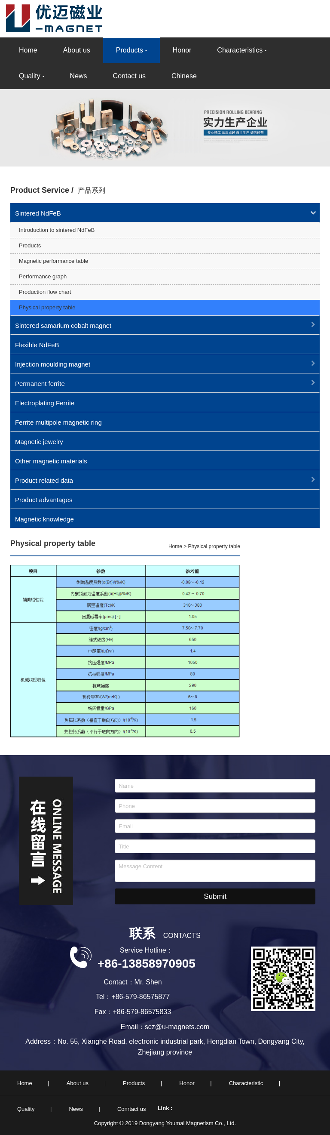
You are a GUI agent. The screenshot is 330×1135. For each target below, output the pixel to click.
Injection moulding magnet (52, 364)
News (78, 76)
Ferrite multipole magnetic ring (58, 422)
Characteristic (246, 1083)
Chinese (184, 76)
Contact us (129, 76)
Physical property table (47, 307)
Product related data (44, 480)
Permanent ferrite (40, 383)
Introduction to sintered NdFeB (57, 230)
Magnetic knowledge (44, 519)
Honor (182, 50)
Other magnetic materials (51, 461)
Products (129, 50)
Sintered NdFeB (38, 213)
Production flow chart (45, 292)
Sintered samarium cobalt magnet (63, 325)
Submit (215, 896)
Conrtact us (131, 1109)
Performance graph (43, 276)
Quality (29, 76)
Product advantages (43, 499)
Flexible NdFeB (37, 345)
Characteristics (240, 50)
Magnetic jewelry (39, 441)
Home (28, 50)
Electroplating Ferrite (44, 403)
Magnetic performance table (53, 261)
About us (76, 50)
